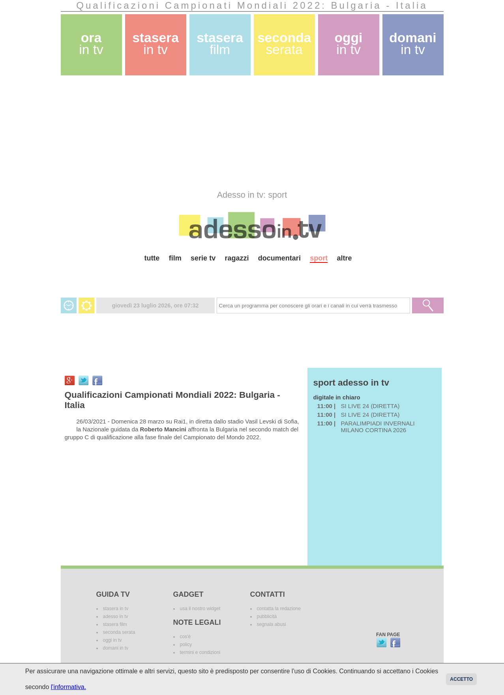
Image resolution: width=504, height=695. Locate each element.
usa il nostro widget (200, 608)
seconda (284, 43)
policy (186, 644)
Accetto (461, 679)
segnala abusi (271, 624)
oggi (349, 43)
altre (344, 258)
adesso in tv (115, 616)
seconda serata (119, 632)
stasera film (115, 624)
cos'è (185, 636)
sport (319, 258)
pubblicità (267, 616)
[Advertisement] (252, 132)
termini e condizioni (200, 652)
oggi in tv (112, 640)
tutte (151, 258)
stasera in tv (116, 608)
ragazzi (237, 258)
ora (91, 43)
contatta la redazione (279, 608)
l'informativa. (68, 687)
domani (412, 43)
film (175, 258)
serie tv (203, 258)
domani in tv (116, 648)
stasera (155, 43)
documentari (279, 258)
